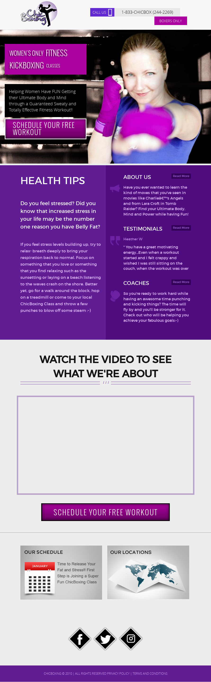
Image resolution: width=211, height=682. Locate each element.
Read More (181, 176)
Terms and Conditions (150, 674)
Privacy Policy (118, 674)
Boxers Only (170, 20)
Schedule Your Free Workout (45, 129)
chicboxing (52, 674)
